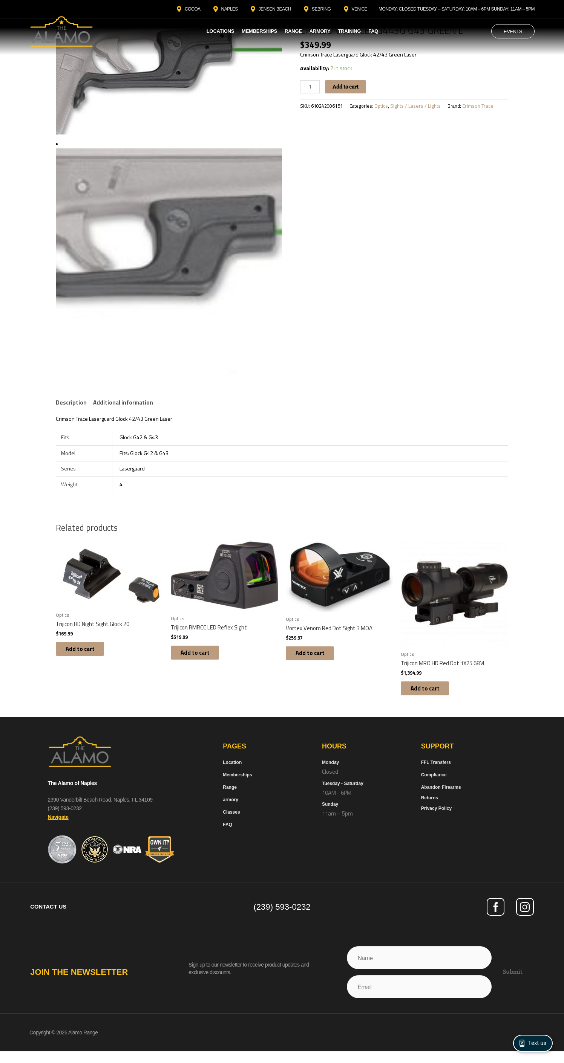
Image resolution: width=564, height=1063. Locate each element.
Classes (231, 823)
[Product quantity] (310, 89)
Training (349, 31)
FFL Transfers (436, 773)
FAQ (373, 31)
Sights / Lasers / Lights (422, 109)
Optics (387, 109)
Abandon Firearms (441, 798)
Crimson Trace (484, 109)
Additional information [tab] (123, 404)
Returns (429, 808)
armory (230, 810)
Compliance (434, 785)
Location (232, 773)
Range (293, 31)
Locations (220, 31)
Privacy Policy (436, 819)
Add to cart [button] (85, 658)
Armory (320, 31)
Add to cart (348, 89)
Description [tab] (71, 404)
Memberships (259, 31)
